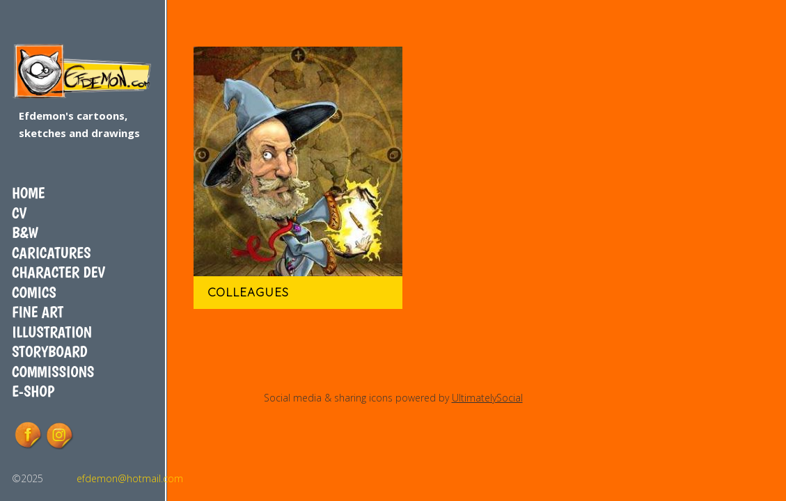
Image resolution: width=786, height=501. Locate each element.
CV (19, 213)
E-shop (33, 391)
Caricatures (51, 253)
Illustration (52, 332)
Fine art (37, 312)
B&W (25, 232)
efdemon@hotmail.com (130, 478)
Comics (34, 292)
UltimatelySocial (487, 397)
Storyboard (50, 351)
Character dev (58, 272)
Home (28, 193)
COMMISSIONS (53, 372)
